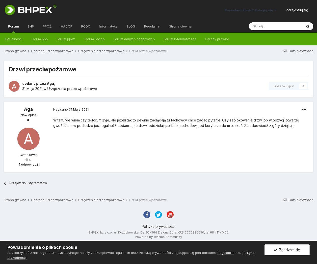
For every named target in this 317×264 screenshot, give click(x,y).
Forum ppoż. (66, 39)
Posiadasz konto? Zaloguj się (250, 10)
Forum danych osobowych (134, 39)
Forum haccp (94, 39)
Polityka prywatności (158, 226)
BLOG (131, 26)
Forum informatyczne (180, 39)
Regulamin (152, 26)
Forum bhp (39, 39)
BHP (31, 26)
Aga (50, 83)
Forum (13, 28)
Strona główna (180, 26)
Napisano (71, 109)
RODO (85, 26)
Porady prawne (217, 39)
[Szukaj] (275, 26)
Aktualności (13, 39)
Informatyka (108, 26)
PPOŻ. (47, 26)
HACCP (66, 26)
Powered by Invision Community (158, 237)
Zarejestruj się (297, 10)
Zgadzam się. (287, 250)
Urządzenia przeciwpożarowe (72, 89)
